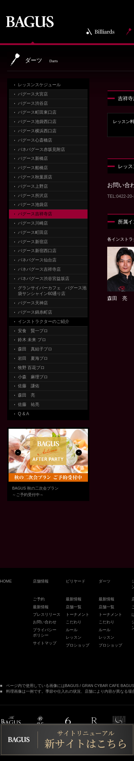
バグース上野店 (33, 186)
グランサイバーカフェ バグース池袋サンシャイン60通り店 (52, 290)
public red (94, 723)
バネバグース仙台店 (37, 259)
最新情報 (41, 607)
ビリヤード (75, 581)
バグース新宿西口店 (37, 250)
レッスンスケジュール (39, 84)
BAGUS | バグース (29, 21)
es (40, 723)
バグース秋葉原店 (35, 177)
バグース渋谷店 (33, 103)
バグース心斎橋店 (35, 140)
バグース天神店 (33, 302)
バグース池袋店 (33, 204)
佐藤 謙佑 (28, 385)
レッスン (73, 637)
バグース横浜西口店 (37, 130)
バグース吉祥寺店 (35, 213)
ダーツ (104, 581)
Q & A (23, 413)
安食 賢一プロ (33, 330)
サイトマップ (44, 643)
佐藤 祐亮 (28, 404)
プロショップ (77, 645)
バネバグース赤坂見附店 (41, 149)
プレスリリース (46, 614)
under (119, 722)
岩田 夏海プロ (33, 358)
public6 (67, 723)
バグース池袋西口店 (37, 121)
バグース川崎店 (33, 223)
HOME (6, 581)
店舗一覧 (73, 607)
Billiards (100, 31)
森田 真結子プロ (35, 349)
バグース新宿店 (33, 241)
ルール (72, 630)
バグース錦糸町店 (35, 312)
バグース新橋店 (33, 158)
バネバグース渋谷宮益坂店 (43, 278)
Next (78, 457)
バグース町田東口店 (37, 112)
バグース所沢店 (33, 195)
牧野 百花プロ (31, 367)
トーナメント (77, 614)
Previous (18, 457)
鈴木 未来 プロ (32, 339)
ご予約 (39, 599)
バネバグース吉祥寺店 (39, 269)
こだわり (73, 622)
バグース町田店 (33, 232)
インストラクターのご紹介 (43, 321)
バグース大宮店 (33, 94)
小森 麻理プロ (33, 376)
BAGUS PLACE (10, 723)
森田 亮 (26, 395)
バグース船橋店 (33, 167)
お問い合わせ (44, 622)
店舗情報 (41, 581)
